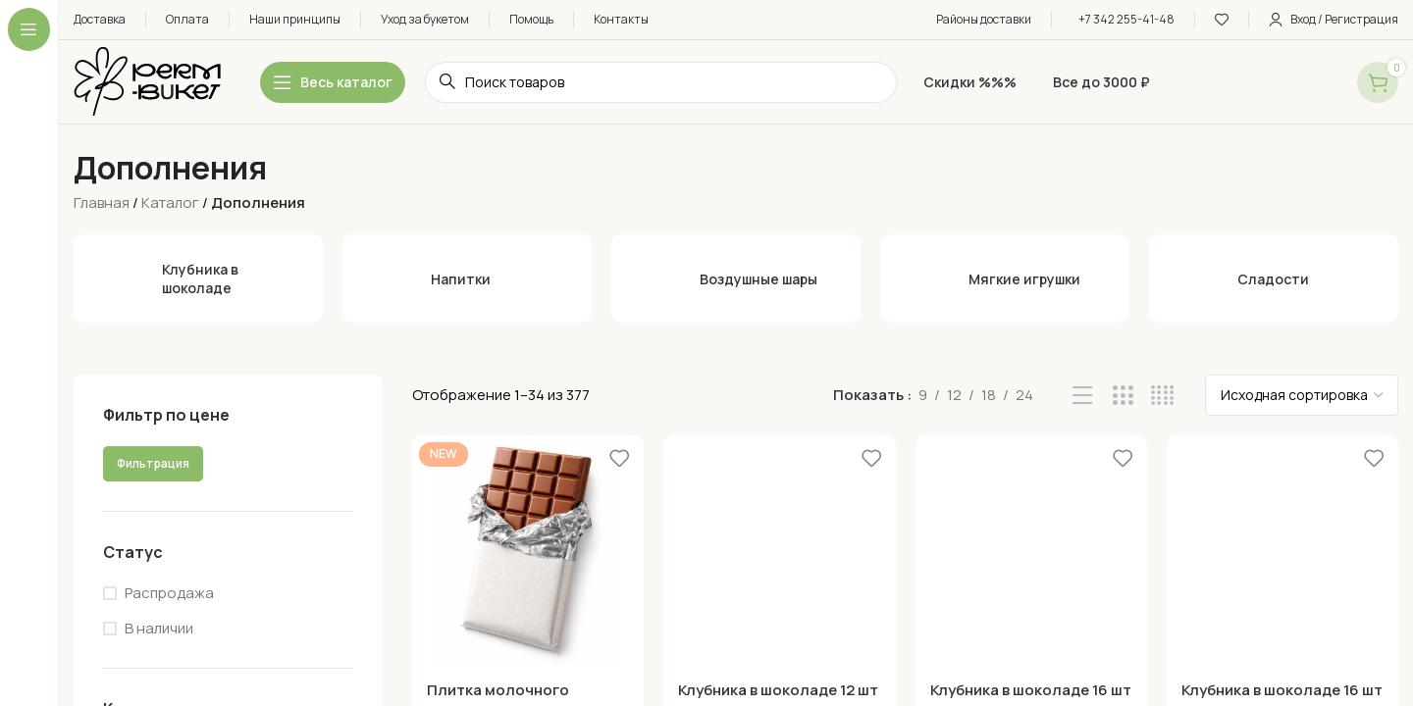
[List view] (1083, 395)
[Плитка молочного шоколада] (528, 551)
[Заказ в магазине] (1301, 395)
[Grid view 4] (1162, 395)
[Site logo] (147, 81)
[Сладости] (1274, 278)
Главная (102, 202)
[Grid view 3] (1123, 395)
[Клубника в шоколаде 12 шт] (779, 551)
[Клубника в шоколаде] (198, 278)
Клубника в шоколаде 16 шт (1030, 690)
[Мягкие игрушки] (1005, 278)
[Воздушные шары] (736, 278)
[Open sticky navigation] (332, 82)
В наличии (159, 628)
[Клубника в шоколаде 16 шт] (1031, 551)
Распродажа (169, 592)
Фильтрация (153, 463)
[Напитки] (467, 278)
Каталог (170, 202)
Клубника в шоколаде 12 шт (778, 690)
